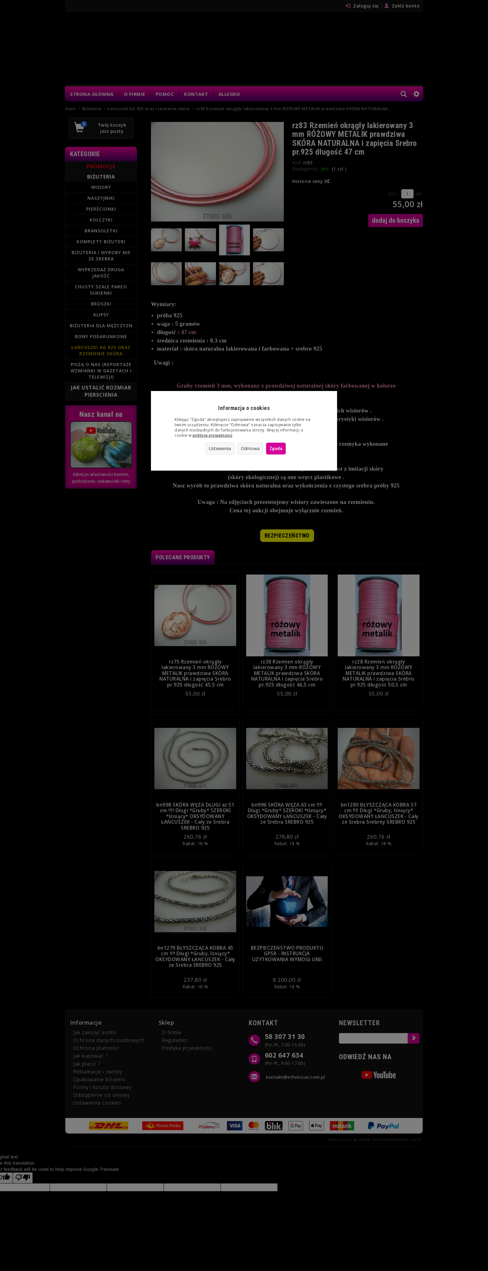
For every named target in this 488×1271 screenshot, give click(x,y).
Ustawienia (220, 448)
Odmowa (250, 448)
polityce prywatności (212, 435)
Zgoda (276, 448)
